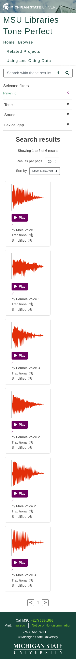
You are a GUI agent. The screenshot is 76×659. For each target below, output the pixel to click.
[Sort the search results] (44, 171)
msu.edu (19, 625)
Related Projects (23, 51)
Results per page (30, 161)
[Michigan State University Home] (33, 6)
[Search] (29, 73)
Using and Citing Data (28, 60)
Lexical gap (14, 125)
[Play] (20, 218)
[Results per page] (52, 161)
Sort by (21, 171)
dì (13, 225)
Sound (9, 115)
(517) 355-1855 (42, 620)
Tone (8, 105)
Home (9, 42)
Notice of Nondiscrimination (51, 625)
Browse (25, 42)
